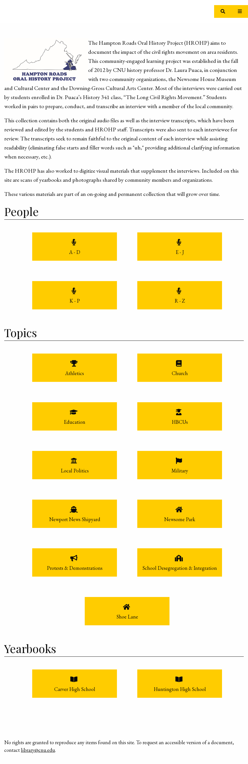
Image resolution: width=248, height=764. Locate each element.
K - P (74, 301)
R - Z (180, 301)
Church (180, 373)
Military (179, 470)
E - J (180, 252)
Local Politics (75, 470)
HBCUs (180, 422)
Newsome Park (179, 519)
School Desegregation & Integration (179, 568)
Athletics (74, 373)
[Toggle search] (222, 11)
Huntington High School (180, 689)
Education (74, 422)
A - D (74, 252)
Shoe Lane (127, 616)
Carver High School (74, 689)
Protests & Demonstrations (75, 568)
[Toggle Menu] (239, 11)
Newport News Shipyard (74, 519)
